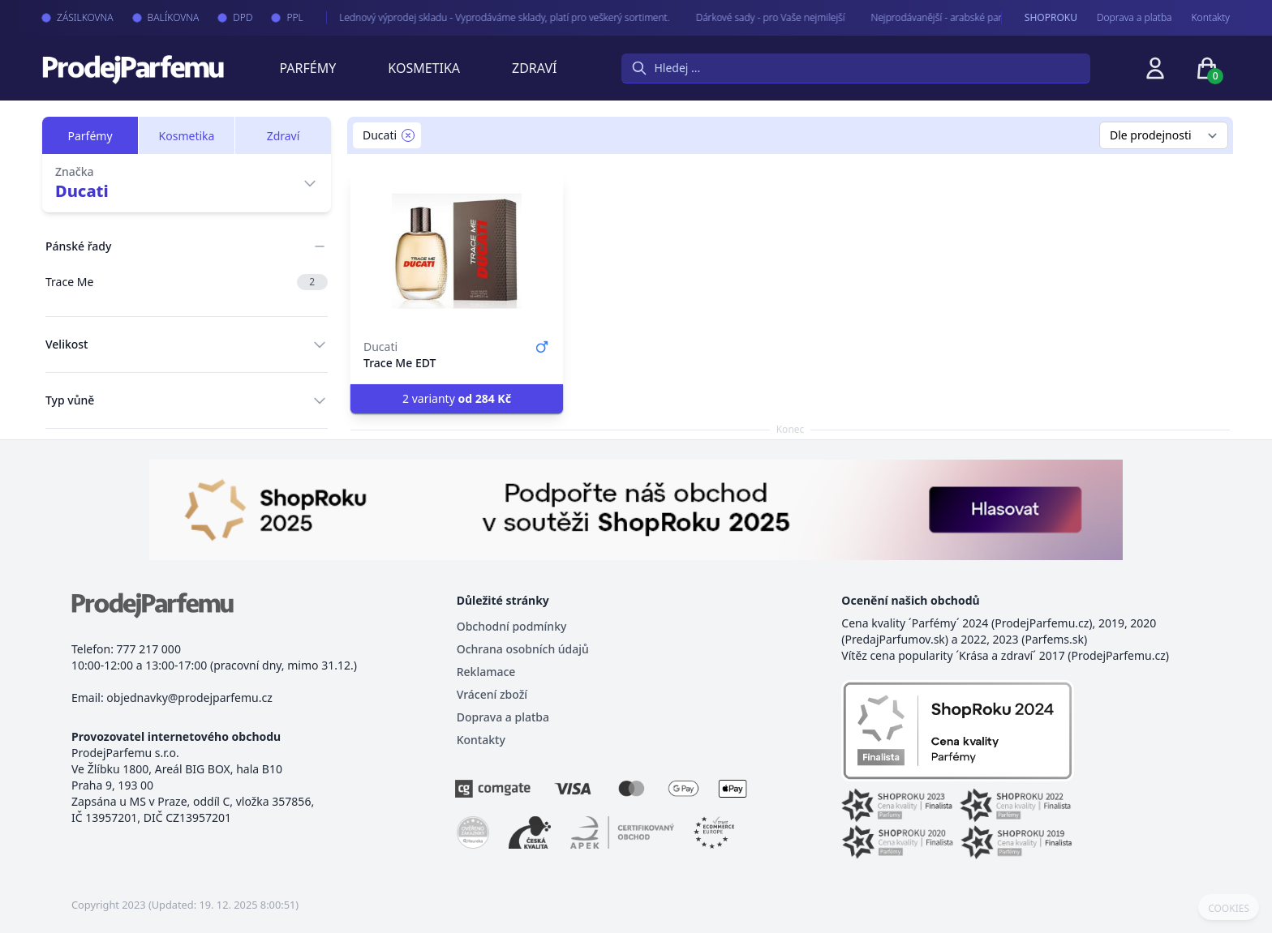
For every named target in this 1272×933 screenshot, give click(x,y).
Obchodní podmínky (512, 626)
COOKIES (1228, 908)
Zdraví (534, 68)
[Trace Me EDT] (456, 251)
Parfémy (307, 68)
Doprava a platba (1134, 17)
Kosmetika (424, 68)
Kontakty (1211, 17)
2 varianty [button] (456, 398)
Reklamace (486, 671)
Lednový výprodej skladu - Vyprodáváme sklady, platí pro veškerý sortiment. (492, 17)
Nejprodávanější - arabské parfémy (935, 17)
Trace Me (186, 282)
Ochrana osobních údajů (523, 649)
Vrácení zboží (492, 694)
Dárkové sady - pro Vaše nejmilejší (757, 17)
